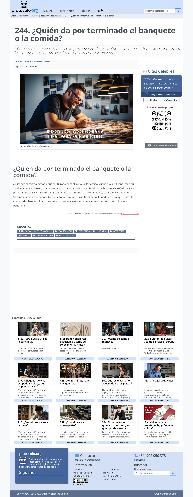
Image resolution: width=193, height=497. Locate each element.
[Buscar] (159, 10)
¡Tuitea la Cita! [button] (170, 100)
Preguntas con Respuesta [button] (161, 145)
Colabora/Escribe (82, 475)
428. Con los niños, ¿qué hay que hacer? (75, 382)
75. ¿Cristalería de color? (159, 380)
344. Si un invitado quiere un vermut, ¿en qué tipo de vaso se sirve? (116, 427)
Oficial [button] (87, 11)
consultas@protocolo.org (87, 459)
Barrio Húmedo (111, 469)
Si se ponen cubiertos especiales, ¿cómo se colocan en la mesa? (73, 341)
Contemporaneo (44, 235)
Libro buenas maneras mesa (92, 231)
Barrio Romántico (112, 475)
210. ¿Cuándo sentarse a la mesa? (33, 424)
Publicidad (139, 459)
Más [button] (101, 11)
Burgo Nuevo (109, 478)
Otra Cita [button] (152, 100)
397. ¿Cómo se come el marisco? (116, 340)
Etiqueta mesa (64, 231)
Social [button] (47, 11)
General (25, 235)
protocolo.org (66, 235)
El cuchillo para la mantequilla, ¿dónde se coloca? (158, 425)
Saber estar (118, 231)
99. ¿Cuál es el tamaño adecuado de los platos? (117, 382)
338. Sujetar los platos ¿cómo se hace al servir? (159, 340)
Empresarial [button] (67, 11)
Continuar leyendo (32, 358)
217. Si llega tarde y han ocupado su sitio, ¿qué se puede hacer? (32, 383)
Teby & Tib (108, 472)
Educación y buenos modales (36, 231)
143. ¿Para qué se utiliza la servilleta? (32, 340)
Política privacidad (82, 472)
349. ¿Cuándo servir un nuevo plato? (74, 424)
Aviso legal (78, 469)
